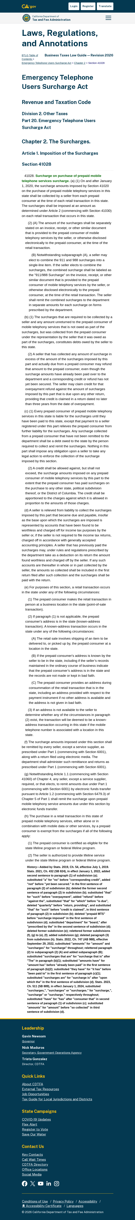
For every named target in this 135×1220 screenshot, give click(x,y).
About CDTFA (32, 1084)
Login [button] (74, 6)
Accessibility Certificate (42, 1206)
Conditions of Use (35, 1201)
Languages (75, 1206)
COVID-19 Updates (36, 1119)
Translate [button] (105, 6)
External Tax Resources (40, 1089)
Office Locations (35, 1169)
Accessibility (87, 1201)
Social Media (32, 1174)
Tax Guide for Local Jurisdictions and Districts (57, 1099)
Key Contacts (32, 1154)
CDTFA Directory (35, 1164)
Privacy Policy (63, 1201)
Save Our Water (34, 1134)
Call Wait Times (34, 1159)
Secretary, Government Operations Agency (52, 1052)
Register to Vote (35, 1129)
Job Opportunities (35, 1094)
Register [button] (88, 6)
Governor (28, 1041)
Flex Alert (29, 1124)
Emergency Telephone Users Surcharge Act (46, 63)
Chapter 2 (79, 63)
